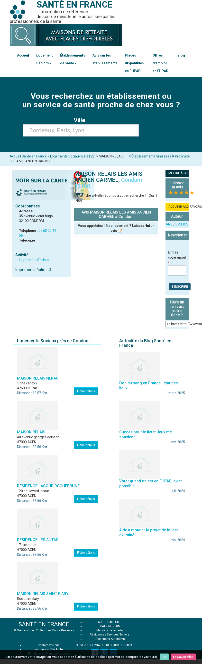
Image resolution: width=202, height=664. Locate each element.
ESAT (102, 626)
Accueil (23, 55)
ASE (100, 622)
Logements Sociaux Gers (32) (72, 156)
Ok (164, 657)
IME (110, 626)
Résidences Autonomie (110, 639)
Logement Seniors (44, 59)
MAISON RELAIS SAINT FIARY (43, 593)
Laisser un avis (177, 185)
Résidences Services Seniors (109, 634)
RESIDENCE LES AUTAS (37, 539)
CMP (118, 622)
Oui (151, 195)
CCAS (109, 622)
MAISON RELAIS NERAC (38, 378)
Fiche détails (86, 391)
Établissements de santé (72, 59)
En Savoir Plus (183, 657)
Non (79, 201)
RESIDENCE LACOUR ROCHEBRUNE (48, 486)
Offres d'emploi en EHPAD (160, 63)
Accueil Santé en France (28, 156)
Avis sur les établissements (105, 59)
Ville (81, 120)
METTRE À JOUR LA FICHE (178, 173)
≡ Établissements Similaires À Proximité (159, 156)
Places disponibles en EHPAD (134, 63)
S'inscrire (180, 286)
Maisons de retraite (109, 630)
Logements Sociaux (34, 260)
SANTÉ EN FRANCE (43, 624)
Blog (181, 55)
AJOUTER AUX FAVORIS (178, 206)
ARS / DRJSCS (177, 224)
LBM (117, 626)
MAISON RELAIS (31, 432)
